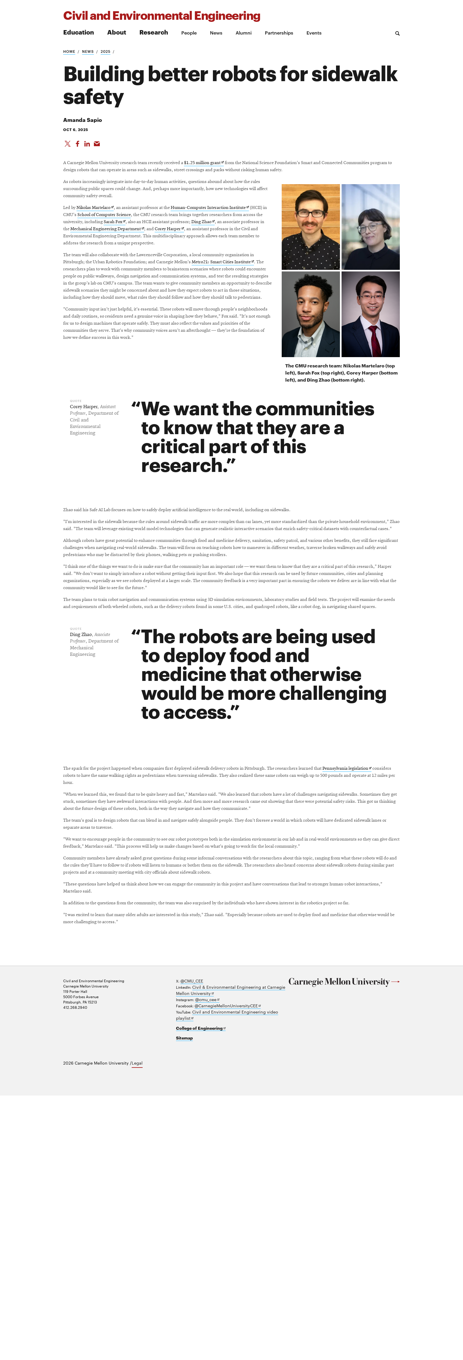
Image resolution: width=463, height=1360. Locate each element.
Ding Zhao (227, 284)
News (216, 32)
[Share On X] (68, 147)
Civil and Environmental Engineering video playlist (235, 1285)
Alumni (244, 32)
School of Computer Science (205, 264)
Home (69, 51)
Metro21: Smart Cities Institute (156, 358)
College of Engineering (197, 1294)
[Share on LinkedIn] (88, 147)
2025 (105, 51)
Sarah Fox (105, 284)
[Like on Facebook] (78, 147)
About (116, 31)
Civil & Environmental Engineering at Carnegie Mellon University (229, 1266)
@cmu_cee (205, 1274)
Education (78, 31)
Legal (137, 1327)
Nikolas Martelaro (108, 255)
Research (153, 31)
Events (314, 32)
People (189, 32)
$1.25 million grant (260, 173)
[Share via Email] (99, 147)
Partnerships (279, 32)
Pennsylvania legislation (130, 956)
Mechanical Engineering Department (183, 294)
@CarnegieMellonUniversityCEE (223, 1279)
